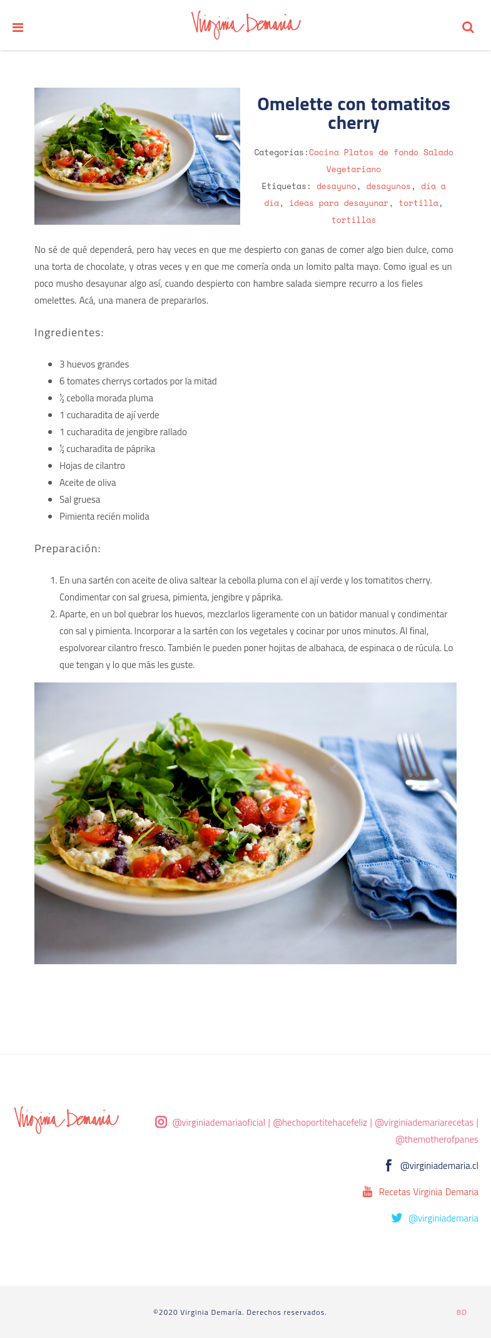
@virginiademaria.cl (439, 1165)
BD (462, 1312)
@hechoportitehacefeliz (320, 1122)
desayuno (336, 186)
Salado (438, 152)
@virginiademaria (443, 1218)
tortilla (418, 203)
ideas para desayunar (338, 203)
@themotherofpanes (436, 1139)
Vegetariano (354, 169)
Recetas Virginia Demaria (428, 1192)
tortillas (354, 220)
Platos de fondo (381, 152)
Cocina (324, 152)
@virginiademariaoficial (219, 1122)
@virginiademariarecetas (424, 1122)
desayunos (388, 186)
